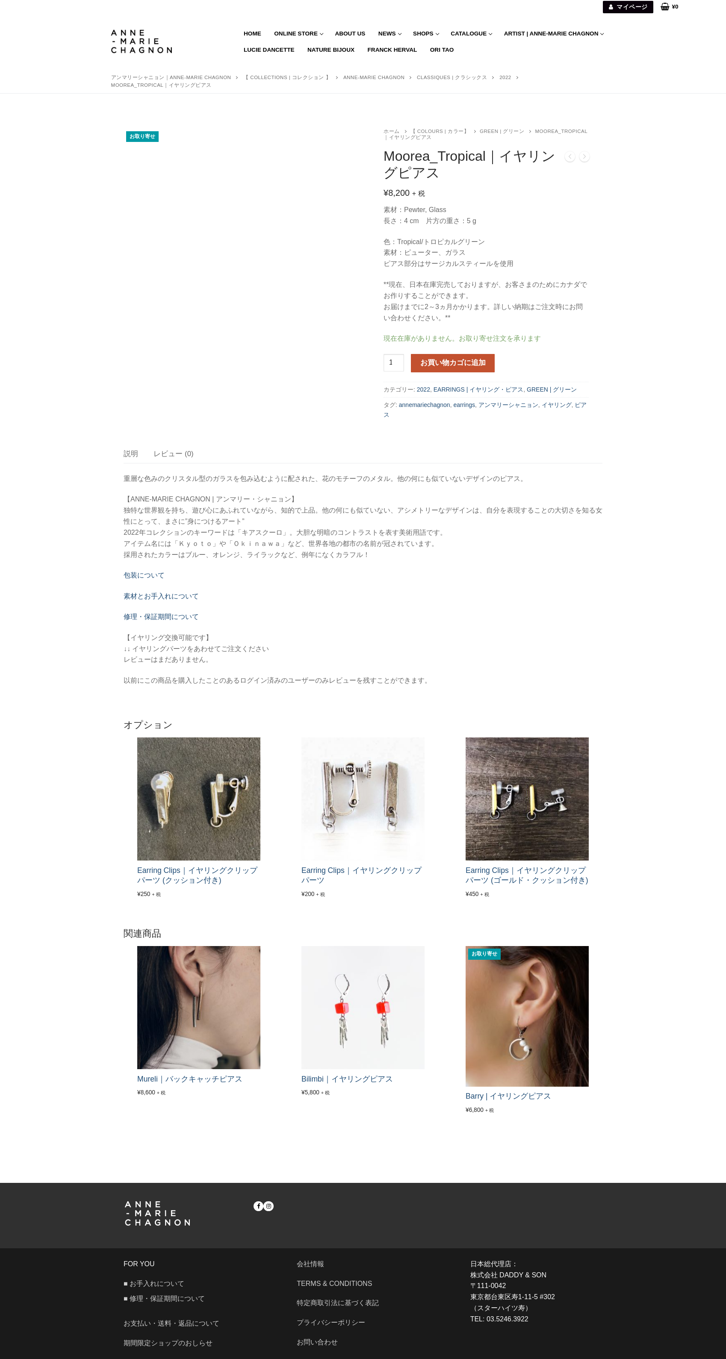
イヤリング (557, 404)
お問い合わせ (321, 1342)
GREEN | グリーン (502, 131)
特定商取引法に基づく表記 (338, 1302)
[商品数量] (394, 363)
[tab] (131, 453)
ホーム (392, 131)
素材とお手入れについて (161, 596)
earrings (464, 404)
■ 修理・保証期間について (164, 1298)
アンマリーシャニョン (508, 404)
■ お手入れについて (154, 1283)
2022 (423, 389)
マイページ (628, 7)
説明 (131, 454)
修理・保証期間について (161, 616)
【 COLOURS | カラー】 (439, 131)
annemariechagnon (424, 404)
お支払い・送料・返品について (171, 1323)
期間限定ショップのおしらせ (168, 1343)
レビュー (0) (173, 454)
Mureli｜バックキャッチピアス (189, 1079)
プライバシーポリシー (331, 1322)
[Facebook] (258, 1206)
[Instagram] (268, 1206)
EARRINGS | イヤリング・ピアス (479, 389)
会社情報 (310, 1264)
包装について (144, 575)
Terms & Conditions (334, 1283)
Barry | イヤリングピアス (508, 1096)
